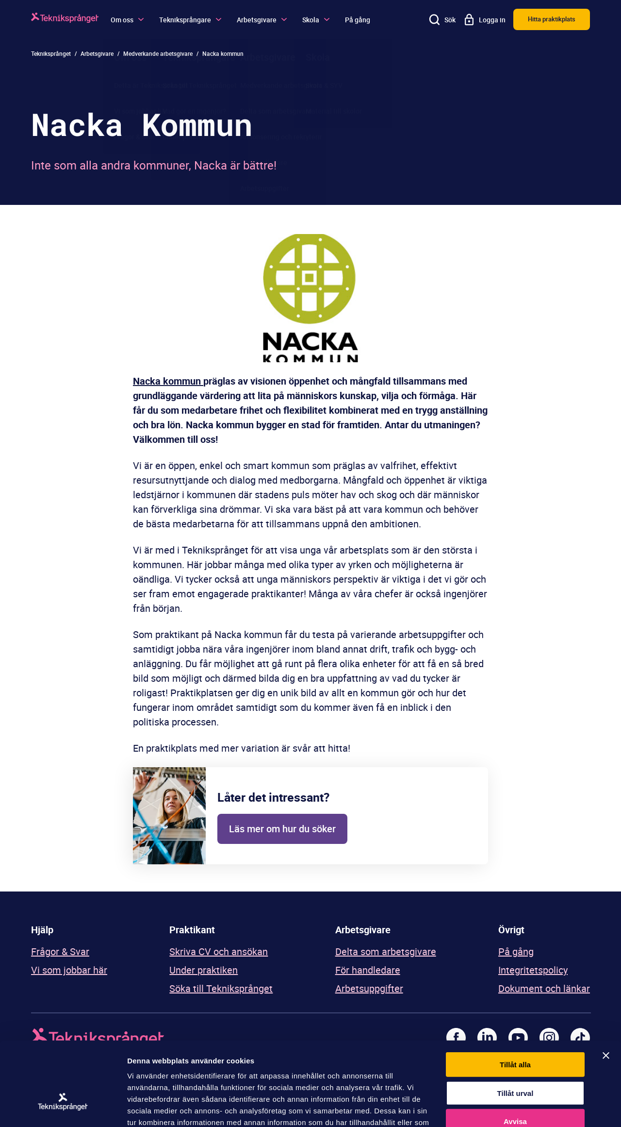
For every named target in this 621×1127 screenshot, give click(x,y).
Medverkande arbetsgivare (158, 53)
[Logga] (65, 19)
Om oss (127, 19)
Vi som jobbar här (69, 969)
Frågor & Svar (60, 951)
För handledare (367, 969)
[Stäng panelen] (606, 990)
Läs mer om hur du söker (282, 828)
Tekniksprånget (51, 53)
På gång (357, 19)
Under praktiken (203, 969)
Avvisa (515, 1056)
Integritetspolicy (533, 969)
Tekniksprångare (190, 19)
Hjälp (42, 929)
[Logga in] (484, 19)
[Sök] (442, 19)
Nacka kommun (168, 380)
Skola (315, 19)
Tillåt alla (515, 999)
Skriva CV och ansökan (218, 951)
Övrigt (511, 929)
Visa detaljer (527, 1108)
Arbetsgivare (262, 19)
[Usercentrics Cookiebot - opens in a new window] (62, 1108)
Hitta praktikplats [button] (551, 19)
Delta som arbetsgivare (385, 951)
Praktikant (192, 929)
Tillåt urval (515, 1028)
